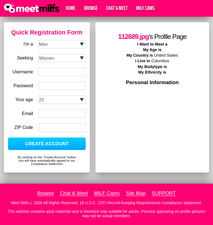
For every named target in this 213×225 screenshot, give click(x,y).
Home (70, 8)
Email (27, 113)
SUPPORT (164, 193)
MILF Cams (145, 8)
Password (23, 85)
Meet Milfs (20, 203)
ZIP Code (23, 127)
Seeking (25, 58)
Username (22, 71)
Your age (24, 99)
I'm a (28, 44)
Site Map (136, 193)
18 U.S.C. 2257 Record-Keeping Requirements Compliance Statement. (141, 203)
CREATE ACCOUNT (47, 143)
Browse (91, 8)
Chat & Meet (117, 8)
